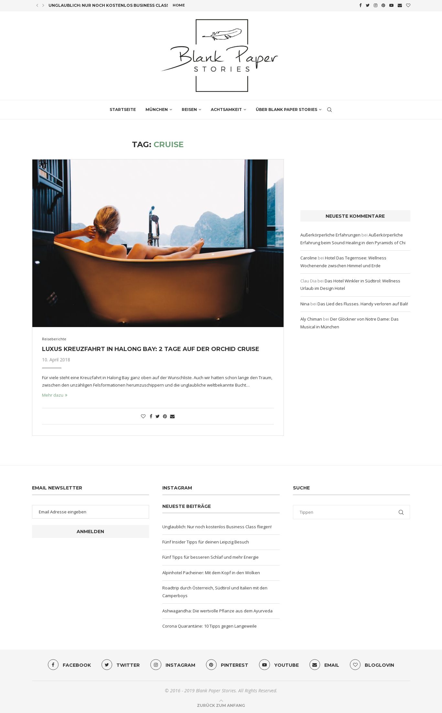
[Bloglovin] (408, 5)
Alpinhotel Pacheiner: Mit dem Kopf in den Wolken (211, 572)
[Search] (329, 108)
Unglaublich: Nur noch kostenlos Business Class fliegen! (119, 5)
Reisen (189, 108)
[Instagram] (375, 5)
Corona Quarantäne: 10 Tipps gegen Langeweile (209, 625)
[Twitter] (368, 5)
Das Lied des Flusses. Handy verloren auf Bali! (363, 303)
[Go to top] (221, 705)
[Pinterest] (383, 5)
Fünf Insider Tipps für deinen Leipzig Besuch (205, 541)
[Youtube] (391, 5)
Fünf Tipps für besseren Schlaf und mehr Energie (210, 556)
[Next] (43, 5)
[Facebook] (360, 5)
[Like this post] (143, 415)
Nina (304, 303)
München (157, 108)
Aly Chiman (311, 318)
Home (179, 5)
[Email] (400, 5)
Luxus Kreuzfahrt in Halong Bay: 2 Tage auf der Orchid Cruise (150, 348)
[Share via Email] (172, 415)
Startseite (123, 108)
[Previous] (37, 5)
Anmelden (90, 530)
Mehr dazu (54, 394)
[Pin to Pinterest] (165, 415)
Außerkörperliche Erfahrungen (330, 234)
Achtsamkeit (226, 108)
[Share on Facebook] (151, 415)
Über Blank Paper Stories (286, 108)
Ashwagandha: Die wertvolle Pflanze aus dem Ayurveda (217, 610)
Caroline (308, 257)
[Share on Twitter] (158, 415)
